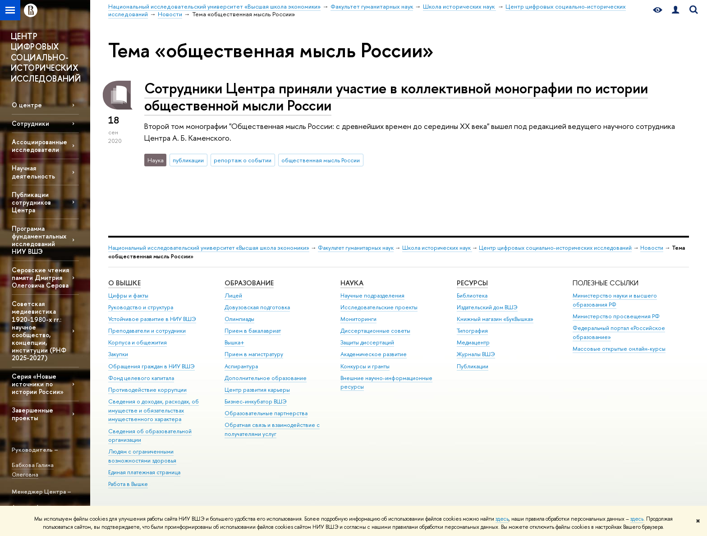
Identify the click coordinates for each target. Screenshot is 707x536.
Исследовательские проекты (379, 307)
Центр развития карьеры (257, 390)
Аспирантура (241, 366)
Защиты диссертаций (367, 342)
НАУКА (351, 283)
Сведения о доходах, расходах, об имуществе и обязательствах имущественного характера (153, 410)
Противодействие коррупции (147, 390)
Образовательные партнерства (266, 413)
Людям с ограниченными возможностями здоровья (142, 456)
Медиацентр (473, 342)
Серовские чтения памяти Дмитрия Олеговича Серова (40, 277)
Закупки (118, 354)
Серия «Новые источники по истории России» (38, 384)
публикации (188, 160)
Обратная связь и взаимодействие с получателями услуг (272, 429)
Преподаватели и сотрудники (147, 330)
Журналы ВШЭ (476, 354)
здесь (502, 518)
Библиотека (472, 295)
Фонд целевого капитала (141, 378)
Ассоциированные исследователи (39, 145)
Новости (651, 248)
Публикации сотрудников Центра (31, 202)
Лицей (233, 295)
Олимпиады (239, 319)
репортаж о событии (242, 160)
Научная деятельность (33, 172)
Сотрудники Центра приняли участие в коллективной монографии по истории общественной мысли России (396, 96)
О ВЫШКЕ (124, 283)
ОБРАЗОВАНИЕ (249, 283)
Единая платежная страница (144, 472)
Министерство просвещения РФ (616, 316)
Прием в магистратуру (254, 354)
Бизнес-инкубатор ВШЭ (256, 401)
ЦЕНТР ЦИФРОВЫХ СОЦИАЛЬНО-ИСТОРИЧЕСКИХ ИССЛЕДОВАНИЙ (46, 57)
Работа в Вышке (128, 484)
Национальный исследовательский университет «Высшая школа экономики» (208, 248)
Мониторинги (358, 319)
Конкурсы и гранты (365, 366)
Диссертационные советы (375, 330)
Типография (472, 330)
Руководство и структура (140, 307)
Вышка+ (234, 342)
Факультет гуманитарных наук (356, 248)
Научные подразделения (372, 295)
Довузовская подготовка (257, 307)
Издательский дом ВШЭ (487, 307)
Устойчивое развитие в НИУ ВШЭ (152, 319)
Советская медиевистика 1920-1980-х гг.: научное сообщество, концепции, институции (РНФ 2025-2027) (39, 330)
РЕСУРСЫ (472, 283)
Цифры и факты (128, 295)
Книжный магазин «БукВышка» (495, 319)
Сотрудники (30, 123)
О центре (27, 105)
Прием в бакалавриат (253, 330)
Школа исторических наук (437, 248)
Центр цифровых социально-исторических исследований (555, 248)
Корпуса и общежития (137, 342)
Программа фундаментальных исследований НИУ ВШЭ (39, 240)
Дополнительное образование (266, 378)
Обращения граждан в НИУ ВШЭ (151, 366)
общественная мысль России (320, 160)
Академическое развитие (373, 354)
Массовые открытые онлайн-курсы (619, 349)
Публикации (472, 366)
